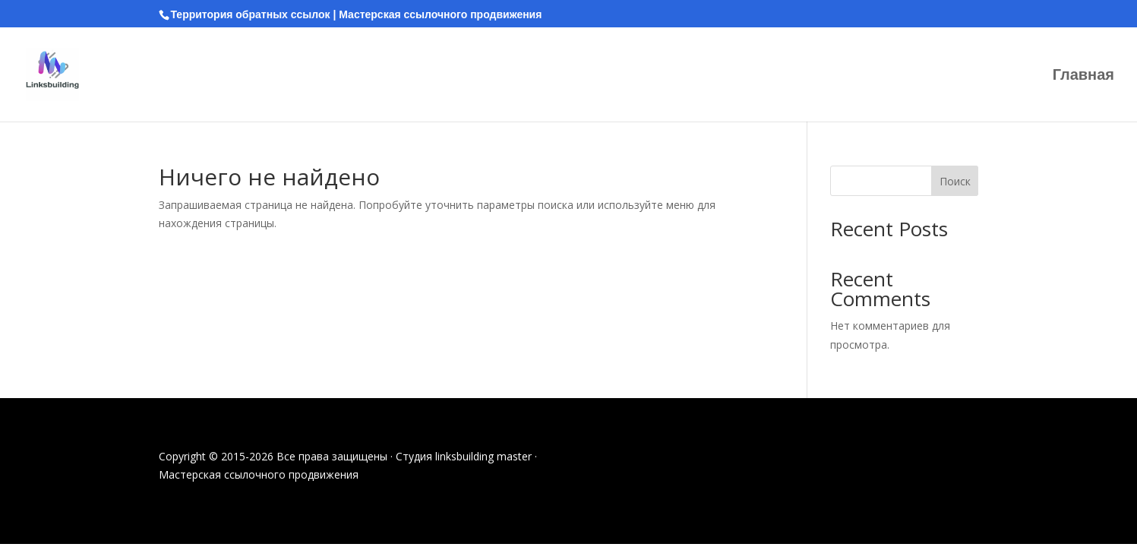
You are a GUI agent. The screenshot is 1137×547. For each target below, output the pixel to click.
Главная (1083, 76)
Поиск (955, 181)
